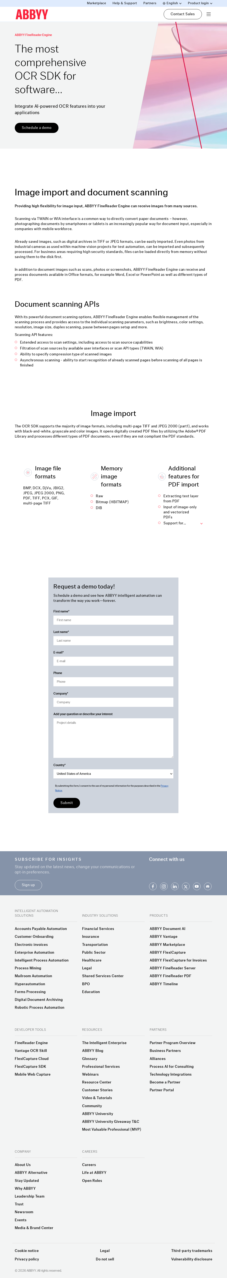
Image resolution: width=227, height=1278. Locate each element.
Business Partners (165, 1051)
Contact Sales (183, 14)
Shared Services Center (103, 976)
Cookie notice (27, 1251)
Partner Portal (162, 1090)
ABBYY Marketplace (167, 945)
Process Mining (28, 968)
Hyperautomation (30, 984)
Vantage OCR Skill (31, 1051)
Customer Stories (97, 1090)
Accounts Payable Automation (41, 929)
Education (91, 992)
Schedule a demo (37, 128)
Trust (19, 1204)
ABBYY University (97, 1114)
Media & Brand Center (34, 1228)
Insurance (90, 937)
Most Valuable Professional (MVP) (111, 1130)
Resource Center (96, 1082)
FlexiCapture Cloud (32, 1059)
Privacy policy (27, 1259)
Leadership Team (30, 1196)
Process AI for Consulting (172, 1067)
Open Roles (92, 1181)
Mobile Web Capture (33, 1074)
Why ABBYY (25, 1189)
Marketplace (96, 3)
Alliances (158, 1059)
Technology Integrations (171, 1074)
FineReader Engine (31, 1043)
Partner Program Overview (173, 1043)
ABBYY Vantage (164, 937)
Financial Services (98, 929)
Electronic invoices (31, 945)
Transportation (95, 945)
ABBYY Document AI (167, 929)
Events (21, 1220)
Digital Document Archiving (39, 1000)
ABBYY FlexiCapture (168, 953)
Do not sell (105, 1259)
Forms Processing (30, 992)
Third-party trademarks (191, 1251)
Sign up (28, 885)
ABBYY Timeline (164, 984)
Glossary (89, 1059)
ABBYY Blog (92, 1051)
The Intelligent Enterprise (104, 1043)
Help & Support (125, 3)
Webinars (90, 1074)
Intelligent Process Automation (42, 960)
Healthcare (92, 960)
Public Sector (94, 953)
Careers (89, 1165)
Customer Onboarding (34, 937)
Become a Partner (165, 1082)
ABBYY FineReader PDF (171, 976)
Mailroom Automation (33, 976)
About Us (23, 1165)
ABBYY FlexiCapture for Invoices (178, 960)
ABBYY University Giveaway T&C (110, 1122)
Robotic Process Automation (39, 1008)
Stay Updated (27, 1181)
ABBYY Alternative (31, 1173)
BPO (86, 984)
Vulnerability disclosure (191, 1259)
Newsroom (24, 1212)
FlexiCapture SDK (30, 1067)
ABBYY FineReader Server (173, 968)
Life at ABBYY (94, 1173)
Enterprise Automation (34, 953)
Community (92, 1106)
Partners (149, 3)
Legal (87, 968)
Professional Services (101, 1067)
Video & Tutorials (97, 1098)
